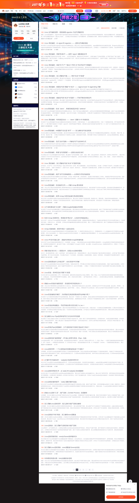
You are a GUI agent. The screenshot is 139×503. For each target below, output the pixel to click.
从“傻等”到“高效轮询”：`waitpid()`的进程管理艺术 (60, 379)
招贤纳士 (60, 495)
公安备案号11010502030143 (57, 497)
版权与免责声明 (94, 499)
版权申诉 (100, 499)
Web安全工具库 (19, 37)
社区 (24, 30)
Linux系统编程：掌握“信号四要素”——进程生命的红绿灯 (62, 172)
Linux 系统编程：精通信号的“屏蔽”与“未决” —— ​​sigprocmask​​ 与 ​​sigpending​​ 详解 (71, 106)
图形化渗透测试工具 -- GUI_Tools (25, 82)
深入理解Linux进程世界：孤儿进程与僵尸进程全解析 (61, 423)
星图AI (50, 30)
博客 (12, 30)
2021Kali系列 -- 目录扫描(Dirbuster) (23, 86)
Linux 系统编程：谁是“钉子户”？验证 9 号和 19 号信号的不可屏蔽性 (66, 84)
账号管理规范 (87, 499)
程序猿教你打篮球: (18, 144)
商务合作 (66, 495)
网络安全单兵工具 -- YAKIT (23, 79)
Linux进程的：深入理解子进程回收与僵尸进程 (58, 445)
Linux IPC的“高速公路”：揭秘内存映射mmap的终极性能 (62, 259)
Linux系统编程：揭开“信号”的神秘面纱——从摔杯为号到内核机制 (65, 194)
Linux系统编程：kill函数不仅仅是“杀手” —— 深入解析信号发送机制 (66, 150)
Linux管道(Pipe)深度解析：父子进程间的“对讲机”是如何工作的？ (65, 347)
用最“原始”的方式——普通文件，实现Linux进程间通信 (61, 270)
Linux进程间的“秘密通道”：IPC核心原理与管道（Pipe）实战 (63, 358)
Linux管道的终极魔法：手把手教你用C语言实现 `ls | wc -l (62, 325)
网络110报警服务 (61, 499)
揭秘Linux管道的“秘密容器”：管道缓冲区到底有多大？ (61, 303)
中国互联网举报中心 (70, 499)
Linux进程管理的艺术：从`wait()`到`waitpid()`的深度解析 (62, 390)
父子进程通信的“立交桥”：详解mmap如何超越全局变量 (62, 227)
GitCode (30, 30)
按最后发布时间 (105, 47)
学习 (20, 30)
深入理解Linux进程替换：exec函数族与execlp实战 (60, 467)
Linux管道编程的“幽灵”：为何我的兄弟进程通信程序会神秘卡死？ (65, 314)
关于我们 (54, 495)
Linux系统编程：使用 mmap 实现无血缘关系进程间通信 (62, 216)
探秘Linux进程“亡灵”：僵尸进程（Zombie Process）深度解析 (64, 412)
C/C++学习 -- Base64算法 (20, 133)
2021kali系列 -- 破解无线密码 (21, 138)
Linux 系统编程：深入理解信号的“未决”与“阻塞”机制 (60, 183)
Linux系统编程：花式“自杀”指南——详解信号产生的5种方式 (63, 161)
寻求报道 (71, 495)
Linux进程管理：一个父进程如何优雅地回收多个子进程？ (62, 369)
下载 (16, 30)
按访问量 (114, 47)
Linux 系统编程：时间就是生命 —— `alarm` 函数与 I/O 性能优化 (65, 139)
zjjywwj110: (16, 131)
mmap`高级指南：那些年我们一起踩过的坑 (57, 248)
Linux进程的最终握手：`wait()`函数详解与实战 (59, 401)
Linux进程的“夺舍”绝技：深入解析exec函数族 (58, 434)
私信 (31, 58)
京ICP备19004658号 (69, 497)
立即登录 (120, 497)
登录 (96, 30)
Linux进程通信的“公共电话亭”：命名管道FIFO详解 (60, 281)
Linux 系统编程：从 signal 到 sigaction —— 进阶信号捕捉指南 (64, 63)
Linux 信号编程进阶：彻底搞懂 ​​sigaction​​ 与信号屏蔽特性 (62, 52)
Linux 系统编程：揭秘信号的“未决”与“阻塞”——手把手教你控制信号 (66, 117)
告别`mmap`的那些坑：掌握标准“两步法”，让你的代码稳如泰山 (65, 237)
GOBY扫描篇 (19, 90)
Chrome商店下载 (79, 499)
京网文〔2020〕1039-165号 (81, 497)
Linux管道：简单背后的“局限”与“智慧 (55, 292)
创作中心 (124, 30)
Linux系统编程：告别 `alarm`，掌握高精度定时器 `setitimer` (63, 128)
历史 (118, 30)
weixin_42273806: (18, 140)
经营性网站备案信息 (93, 497)
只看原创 (44, 47)
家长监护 (54, 499)
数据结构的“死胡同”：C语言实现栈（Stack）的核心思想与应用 (25, 142)
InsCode (38, 30)
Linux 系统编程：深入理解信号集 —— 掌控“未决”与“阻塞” (62, 95)
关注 (18, 58)
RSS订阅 (121, 47)
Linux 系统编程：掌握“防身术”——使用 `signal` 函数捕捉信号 (64, 74)
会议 (44, 30)
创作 (132, 30)
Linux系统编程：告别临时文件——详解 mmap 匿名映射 (62, 205)
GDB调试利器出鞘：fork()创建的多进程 (56, 478)
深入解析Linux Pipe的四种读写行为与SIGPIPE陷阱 (60, 336)
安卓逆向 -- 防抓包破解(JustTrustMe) (24, 93)
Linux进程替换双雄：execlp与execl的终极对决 (59, 456)
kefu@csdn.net (90, 495)
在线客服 (99, 495)
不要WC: (15, 135)
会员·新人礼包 (106, 30)
